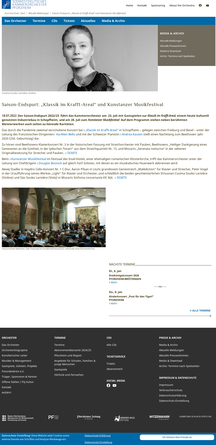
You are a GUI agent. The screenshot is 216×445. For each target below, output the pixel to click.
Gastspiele (60, 369)
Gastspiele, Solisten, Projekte (19, 366)
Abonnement (114, 369)
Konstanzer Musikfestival (28, 159)
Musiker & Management (16, 360)
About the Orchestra (182, 5)
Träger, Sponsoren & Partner (19, 376)
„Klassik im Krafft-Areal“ (101, 130)
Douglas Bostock (50, 163)
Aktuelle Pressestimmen (173, 45)
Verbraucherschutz (170, 390)
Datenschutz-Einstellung (174, 400)
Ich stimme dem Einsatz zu (177, 437)
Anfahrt (6, 392)
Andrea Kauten (132, 134)
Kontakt (142, 5)
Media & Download (170, 51)
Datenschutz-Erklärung (98, 435)
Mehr (114, 282)
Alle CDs (112, 345)
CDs (54, 21)
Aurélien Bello (65, 134)
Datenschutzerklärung (172, 395)
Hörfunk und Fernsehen (68, 374)
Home (129, 5)
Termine (39, 21)
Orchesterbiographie (15, 350)
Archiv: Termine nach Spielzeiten (177, 56)
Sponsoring (158, 5)
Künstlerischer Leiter (14, 355)
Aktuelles (88, 21)
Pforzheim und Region (68, 355)
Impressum (166, 385)
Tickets (69, 21)
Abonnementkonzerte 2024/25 (72, 350)
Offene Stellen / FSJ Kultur (18, 382)
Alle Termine (201, 310)
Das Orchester (15, 21)
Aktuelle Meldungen (171, 40)
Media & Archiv (113, 21)
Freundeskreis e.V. (13, 371)
